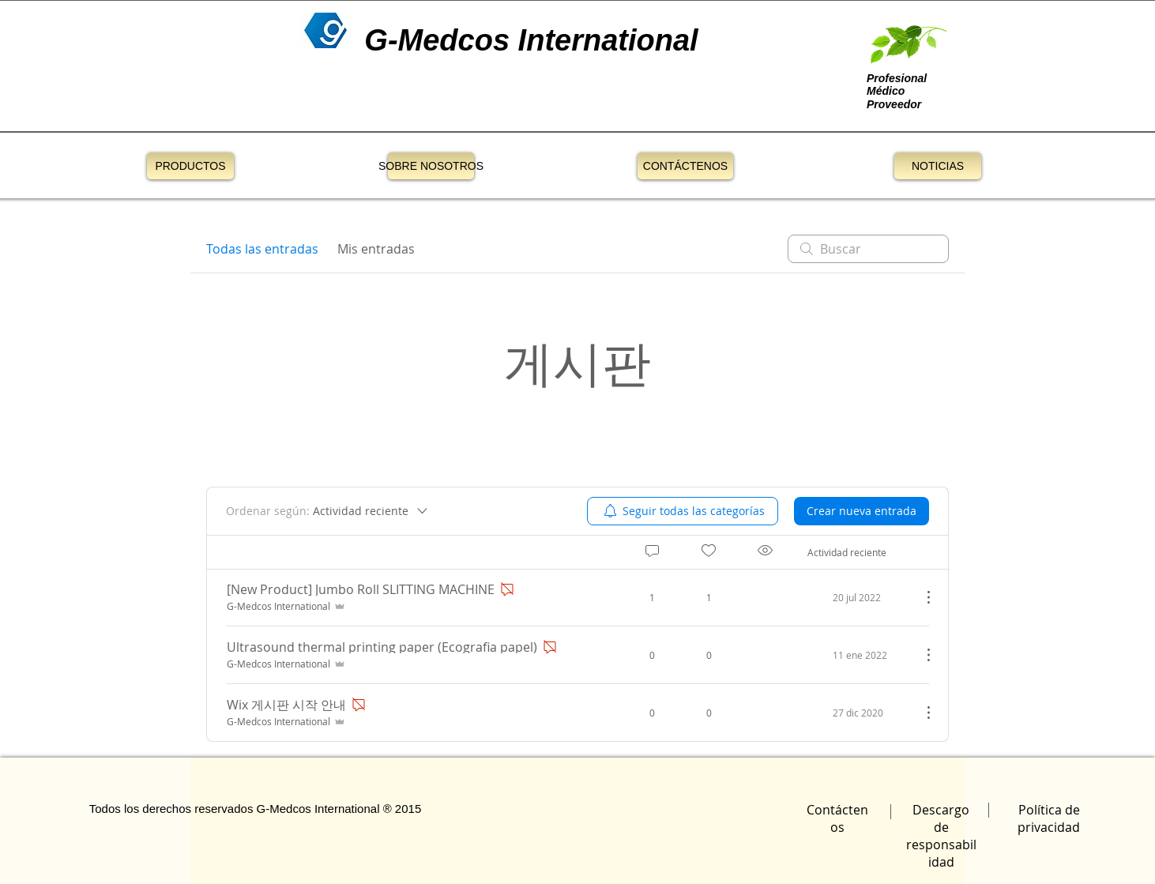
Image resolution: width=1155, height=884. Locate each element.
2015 (408, 808)
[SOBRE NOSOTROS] (431, 165)
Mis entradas (376, 249)
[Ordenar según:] (328, 511)
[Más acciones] (920, 597)
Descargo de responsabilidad (941, 836)
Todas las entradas (262, 249)
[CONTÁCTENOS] (685, 165)
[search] (868, 249)
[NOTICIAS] (937, 165)
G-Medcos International (318, 808)
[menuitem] (682, 511)
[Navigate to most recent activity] (858, 597)
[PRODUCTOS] (190, 165)
